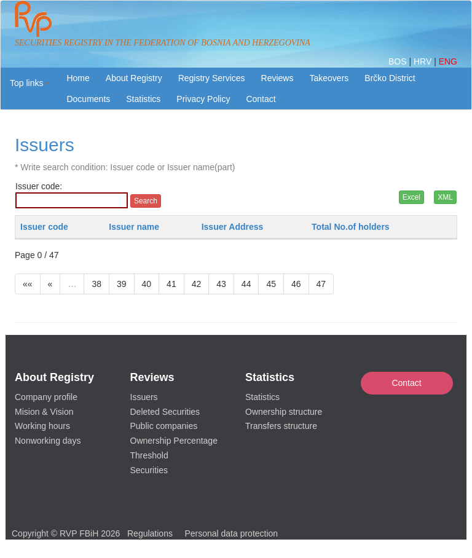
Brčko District (389, 78)
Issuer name (134, 227)
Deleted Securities (165, 412)
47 (321, 284)
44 (246, 284)
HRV (424, 61)
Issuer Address (233, 227)
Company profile (46, 397)
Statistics (143, 99)
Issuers (144, 397)
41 (171, 284)
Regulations (150, 533)
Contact (406, 383)
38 (96, 284)
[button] (29, 83)
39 (122, 284)
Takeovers (328, 78)
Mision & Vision (44, 412)
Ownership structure (283, 412)
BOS (398, 61)
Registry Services (211, 78)
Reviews (277, 78)
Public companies (164, 426)
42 (197, 284)
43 (221, 284)
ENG (448, 61)
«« (28, 284)
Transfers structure (281, 426)
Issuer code (44, 227)
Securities (149, 470)
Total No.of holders (351, 227)
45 (271, 284)
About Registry (134, 78)
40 (147, 284)
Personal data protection (231, 533)
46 (296, 284)
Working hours (42, 426)
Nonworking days (48, 441)
